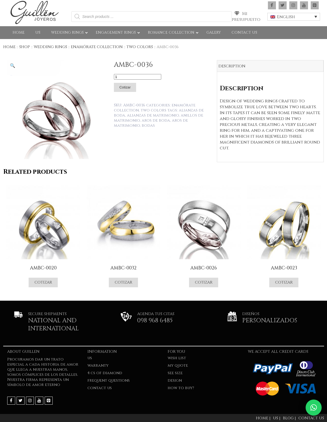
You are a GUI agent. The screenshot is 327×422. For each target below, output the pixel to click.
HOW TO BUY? (181, 387)
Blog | (289, 418)
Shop (24, 46)
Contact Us (99, 387)
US (89, 358)
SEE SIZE (175, 372)
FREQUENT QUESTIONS (108, 380)
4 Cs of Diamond (104, 372)
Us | (276, 418)
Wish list (177, 358)
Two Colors (139, 46)
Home (9, 46)
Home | (263, 418)
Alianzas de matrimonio (153, 115)
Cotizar (124, 87)
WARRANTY (98, 365)
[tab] (270, 66)
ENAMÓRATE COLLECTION (97, 46)
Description (231, 66)
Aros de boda (156, 120)
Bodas (148, 125)
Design (175, 380)
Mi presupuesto (246, 16)
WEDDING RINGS (50, 46)
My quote (178, 365)
